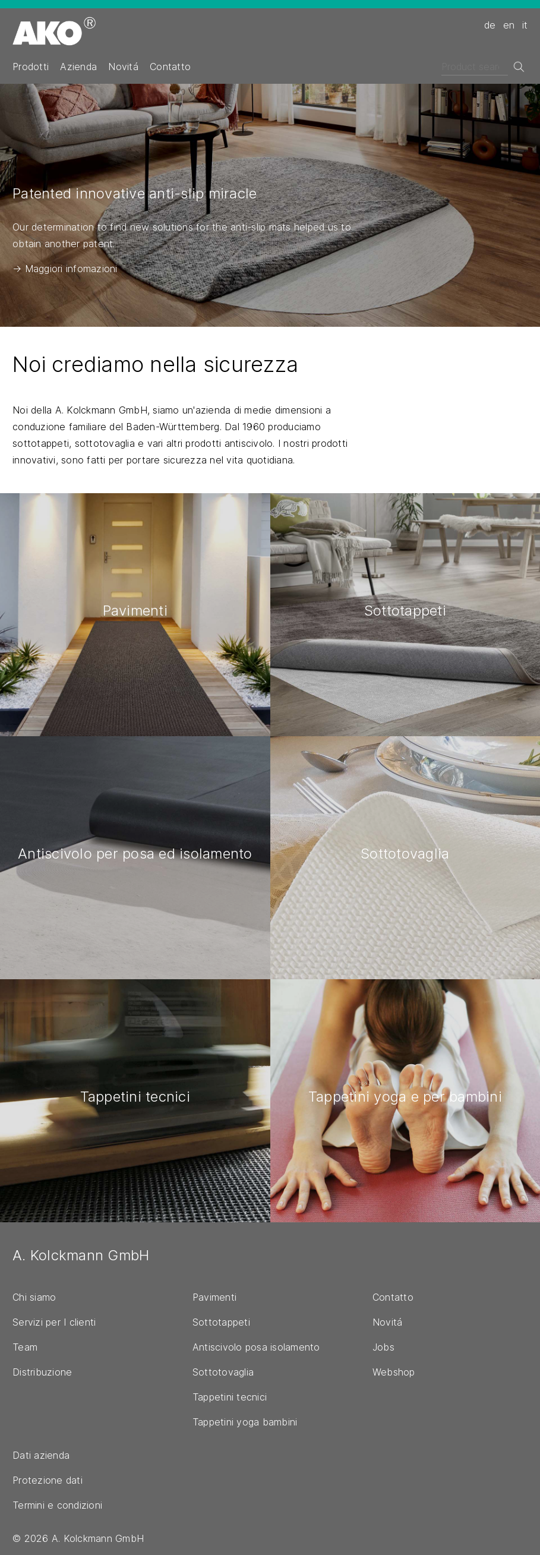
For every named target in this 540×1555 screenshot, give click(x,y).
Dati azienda (41, 1455)
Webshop (393, 1372)
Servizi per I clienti (54, 1322)
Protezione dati (47, 1480)
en (509, 25)
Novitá (123, 66)
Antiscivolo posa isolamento (256, 1347)
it (525, 25)
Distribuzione (42, 1372)
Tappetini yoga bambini (245, 1422)
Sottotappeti (221, 1322)
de (490, 25)
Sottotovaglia (223, 1372)
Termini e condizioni (57, 1505)
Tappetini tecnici (229, 1397)
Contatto (170, 66)
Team (24, 1347)
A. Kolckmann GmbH (80, 1255)
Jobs (383, 1347)
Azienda (78, 66)
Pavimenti (214, 1297)
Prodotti (30, 66)
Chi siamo (34, 1297)
